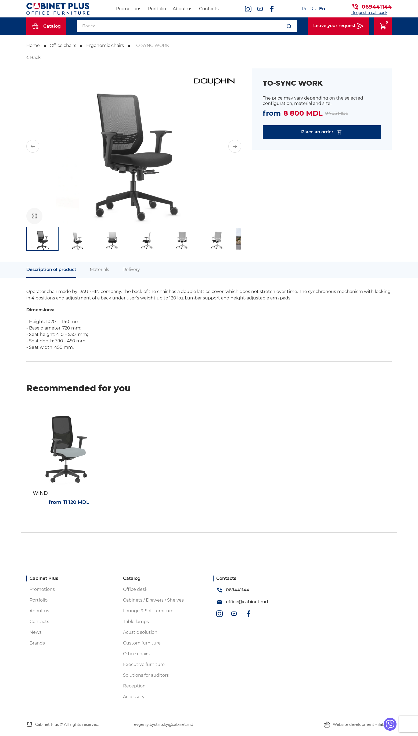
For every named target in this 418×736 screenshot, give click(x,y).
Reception (134, 686)
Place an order (322, 132)
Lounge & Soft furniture (148, 610)
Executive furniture (144, 664)
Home (33, 45)
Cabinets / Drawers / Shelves (153, 600)
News (36, 632)
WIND (40, 493)
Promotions (128, 8)
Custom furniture (142, 643)
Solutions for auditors (146, 675)
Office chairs (63, 45)
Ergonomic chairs (105, 45)
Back (35, 57)
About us (182, 8)
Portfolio (157, 8)
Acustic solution (140, 632)
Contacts (209, 8)
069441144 (377, 6)
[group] (133, 146)
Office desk (135, 589)
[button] (32, 146)
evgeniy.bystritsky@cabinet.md (163, 724)
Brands (37, 643)
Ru (313, 8)
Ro (305, 8)
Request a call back (369, 12)
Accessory (134, 696)
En (322, 8)
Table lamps (136, 621)
